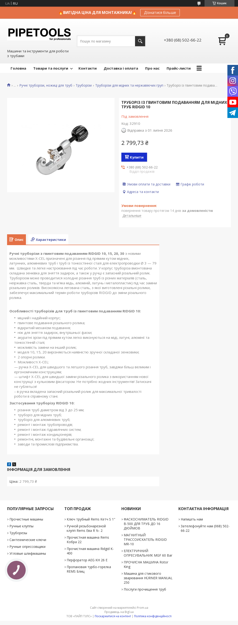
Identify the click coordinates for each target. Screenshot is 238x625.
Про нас (152, 68)
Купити (137, 157)
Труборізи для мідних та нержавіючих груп (129, 85)
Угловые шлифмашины (27, 553)
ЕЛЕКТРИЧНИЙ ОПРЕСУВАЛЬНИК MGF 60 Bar (148, 553)
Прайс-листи (179, 68)
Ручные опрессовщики (27, 546)
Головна (18, 68)
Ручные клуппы (21, 526)
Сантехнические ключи (27, 539)
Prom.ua (142, 608)
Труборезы (18, 533)
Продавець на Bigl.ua (119, 612)
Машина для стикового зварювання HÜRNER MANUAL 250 (148, 578)
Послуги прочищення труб (145, 589)
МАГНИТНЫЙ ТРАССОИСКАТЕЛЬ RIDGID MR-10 (145, 539)
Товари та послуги (50, 68)
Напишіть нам (192, 519)
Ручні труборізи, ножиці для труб (45, 85)
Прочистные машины (26, 519)
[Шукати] (140, 41)
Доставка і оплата (121, 68)
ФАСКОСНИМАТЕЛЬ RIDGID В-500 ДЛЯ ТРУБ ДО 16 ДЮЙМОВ (146, 523)
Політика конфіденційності (153, 616)
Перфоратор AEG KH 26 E (87, 560)
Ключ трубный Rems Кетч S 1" (91, 519)
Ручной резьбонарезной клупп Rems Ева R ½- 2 (86, 528)
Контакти (87, 68)
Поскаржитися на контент (113, 616)
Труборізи (84, 85)
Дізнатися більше (160, 12)
